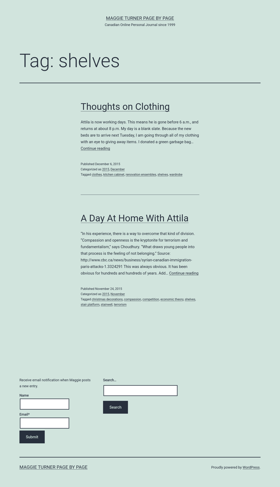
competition (151, 299)
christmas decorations (107, 299)
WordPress (251, 467)
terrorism (120, 304)
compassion (132, 299)
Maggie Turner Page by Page (140, 18)
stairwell (107, 304)
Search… (109, 380)
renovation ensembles (141, 174)
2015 (105, 169)
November (118, 294)
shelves (163, 174)
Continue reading (95, 148)
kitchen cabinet (113, 174)
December (118, 169)
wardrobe (175, 174)
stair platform (90, 304)
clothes (97, 174)
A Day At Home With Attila (135, 218)
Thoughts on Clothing (125, 106)
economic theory (171, 299)
